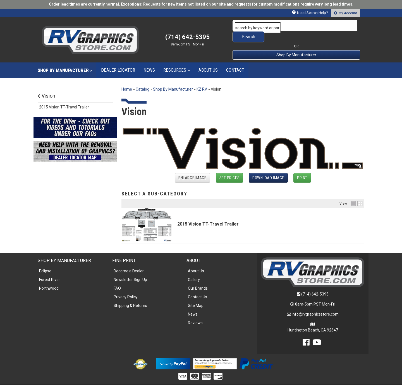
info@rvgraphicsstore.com (315, 303)
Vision (46, 85)
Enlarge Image (192, 166)
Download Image (268, 166)
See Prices (229, 166)
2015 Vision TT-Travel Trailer (208, 212)
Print (302, 166)
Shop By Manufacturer (296, 44)
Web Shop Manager (244, 378)
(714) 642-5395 (315, 283)
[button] (296, 25)
